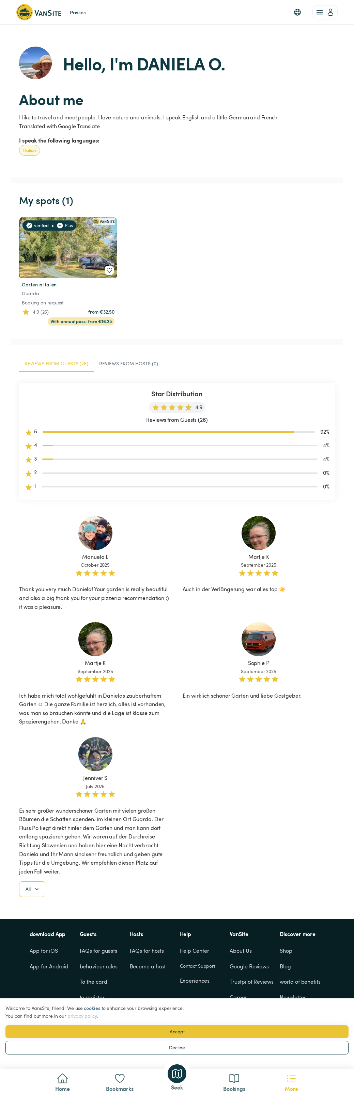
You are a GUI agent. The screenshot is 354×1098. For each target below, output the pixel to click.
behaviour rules (99, 966)
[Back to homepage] (38, 12)
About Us (240, 950)
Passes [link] (78, 12)
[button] (297, 12)
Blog (285, 966)
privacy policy (82, 1016)
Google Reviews (249, 966)
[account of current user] (325, 12)
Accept (177, 1031)
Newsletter (293, 997)
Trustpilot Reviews (251, 981)
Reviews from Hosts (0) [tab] (128, 363)
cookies (92, 1008)
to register (92, 997)
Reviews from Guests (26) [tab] (56, 363)
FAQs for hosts (147, 950)
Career (238, 997)
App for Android (49, 966)
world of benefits (300, 981)
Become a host (148, 966)
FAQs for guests (99, 950)
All (33, 889)
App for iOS (44, 950)
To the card (93, 981)
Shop (286, 950)
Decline (177, 1047)
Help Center (194, 950)
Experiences (195, 980)
